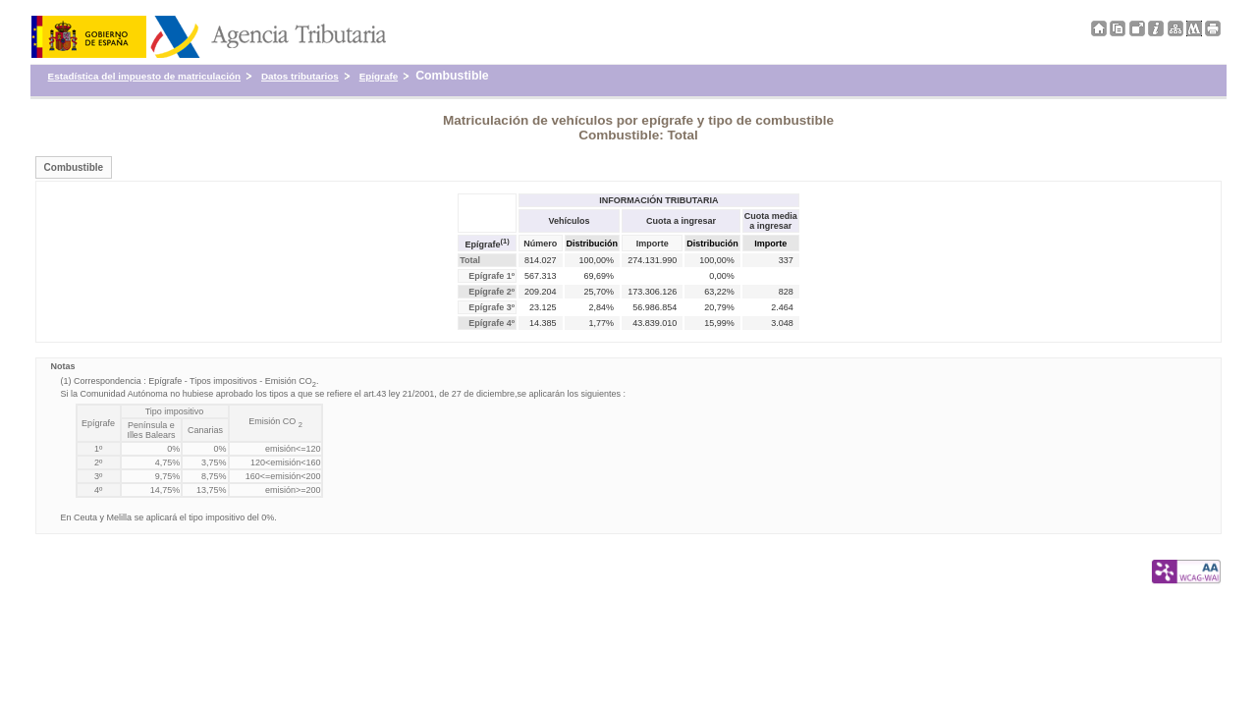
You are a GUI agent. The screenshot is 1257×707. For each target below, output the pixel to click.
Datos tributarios (300, 76)
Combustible (74, 167)
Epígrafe (378, 76)
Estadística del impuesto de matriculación (144, 76)
